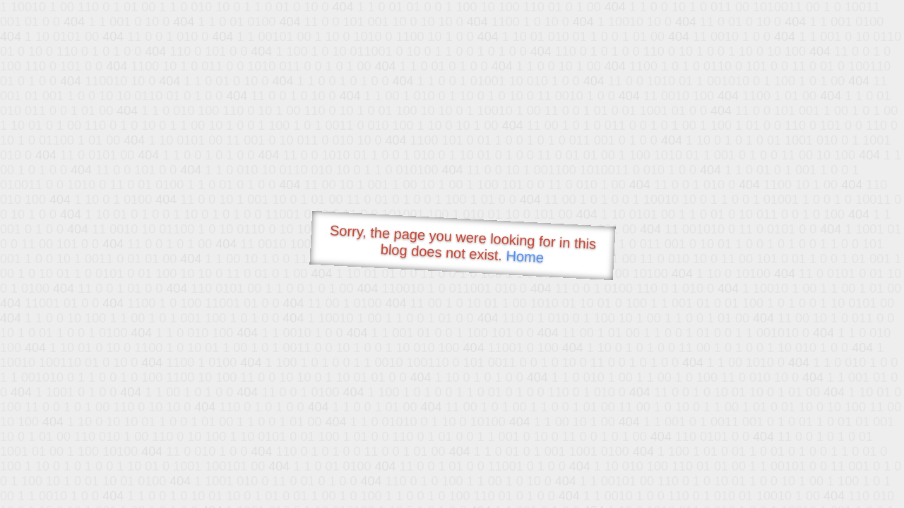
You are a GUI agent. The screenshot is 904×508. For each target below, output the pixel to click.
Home (525, 256)
